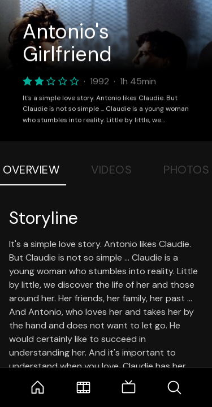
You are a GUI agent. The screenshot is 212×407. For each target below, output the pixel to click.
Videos (111, 169)
